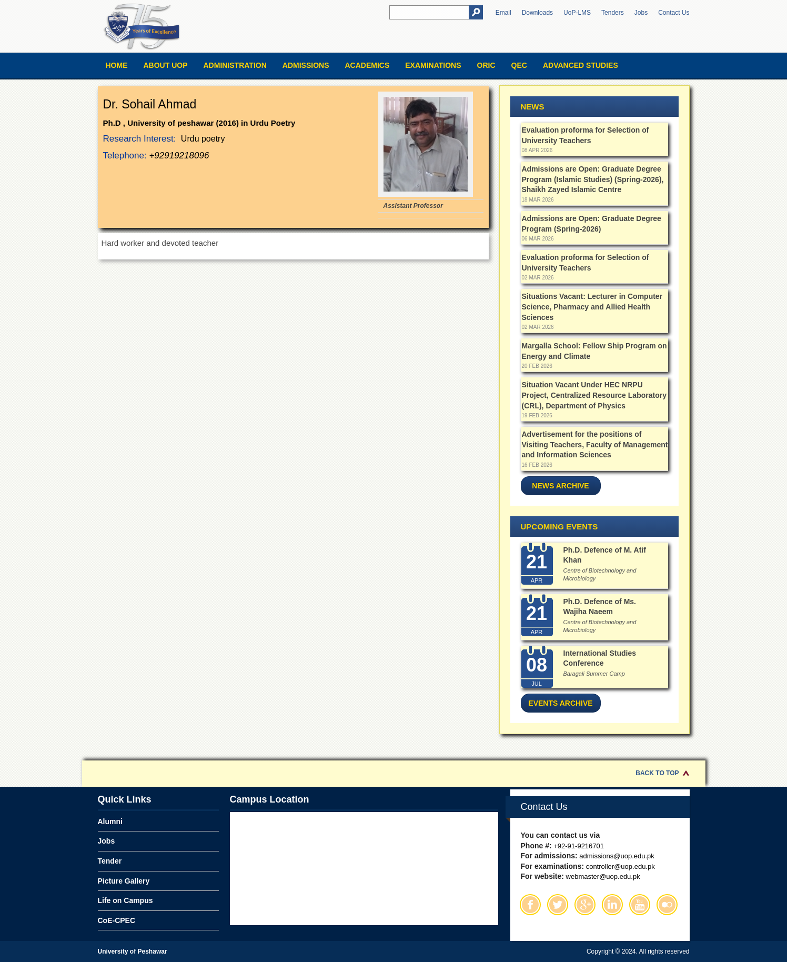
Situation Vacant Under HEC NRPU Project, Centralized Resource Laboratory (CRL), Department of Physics (594, 394)
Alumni (110, 821)
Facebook (530, 904)
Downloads (537, 12)
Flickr (667, 904)
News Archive (560, 486)
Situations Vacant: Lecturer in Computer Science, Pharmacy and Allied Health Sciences (592, 306)
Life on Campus (125, 900)
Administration (235, 65)
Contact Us (673, 12)
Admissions (305, 65)
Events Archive (560, 703)
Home (117, 65)
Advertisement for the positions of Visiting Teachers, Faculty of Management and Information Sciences (595, 444)
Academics (367, 65)
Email (503, 12)
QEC (519, 65)
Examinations (433, 65)
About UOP (166, 65)
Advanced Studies (580, 65)
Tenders (612, 12)
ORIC (486, 65)
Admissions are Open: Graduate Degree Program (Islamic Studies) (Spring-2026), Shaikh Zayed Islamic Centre (593, 179)
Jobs (641, 12)
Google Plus (585, 904)
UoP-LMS (577, 12)
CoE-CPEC (117, 920)
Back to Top (657, 773)
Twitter (557, 904)
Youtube (639, 904)
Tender (110, 861)
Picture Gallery (124, 881)
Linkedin (612, 904)
